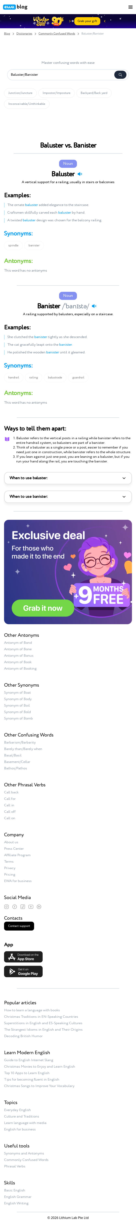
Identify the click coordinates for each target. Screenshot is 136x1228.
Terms (9, 861)
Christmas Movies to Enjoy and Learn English (39, 1066)
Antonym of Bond (18, 643)
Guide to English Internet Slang (28, 1060)
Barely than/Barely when (23, 749)
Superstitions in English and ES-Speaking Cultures (43, 1023)
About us (11, 842)
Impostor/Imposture (56, 93)
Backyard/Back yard (94, 93)
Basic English (14, 1190)
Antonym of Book (17, 662)
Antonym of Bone (18, 649)
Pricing (9, 874)
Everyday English (17, 1110)
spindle (13, 245)
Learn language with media (25, 1123)
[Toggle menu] (130, 7)
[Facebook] (14, 906)
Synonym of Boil (17, 705)
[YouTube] (30, 906)
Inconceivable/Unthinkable (26, 104)
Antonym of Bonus (18, 656)
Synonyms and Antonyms (24, 1153)
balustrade (55, 377)
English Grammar (17, 1197)
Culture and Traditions (21, 1116)
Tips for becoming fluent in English (31, 1079)
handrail (13, 377)
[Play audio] (80, 174)
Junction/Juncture (20, 93)
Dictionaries (24, 33)
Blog (7, 33)
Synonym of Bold (17, 712)
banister (34, 245)
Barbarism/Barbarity (20, 742)
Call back (11, 792)
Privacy (9, 868)
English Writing (16, 1203)
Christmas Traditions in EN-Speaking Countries (41, 1017)
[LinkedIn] (39, 906)
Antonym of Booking (20, 668)
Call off (10, 812)
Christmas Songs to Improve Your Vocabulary (39, 1086)
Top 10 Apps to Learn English (27, 1073)
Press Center (14, 849)
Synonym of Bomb (18, 718)
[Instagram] (6, 906)
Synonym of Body (18, 699)
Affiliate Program (17, 855)
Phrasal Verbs (14, 1166)
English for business (20, 1129)
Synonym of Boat (17, 692)
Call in (9, 805)
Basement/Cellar (17, 762)
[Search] (120, 75)
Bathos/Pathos (15, 768)
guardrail (78, 377)
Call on (9, 818)
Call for (10, 799)
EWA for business (18, 881)
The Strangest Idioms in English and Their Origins (43, 1030)
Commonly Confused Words (57, 33)
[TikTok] (22, 906)
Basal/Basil (13, 755)
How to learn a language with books (32, 1010)
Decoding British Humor (23, 1036)
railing (33, 377)
